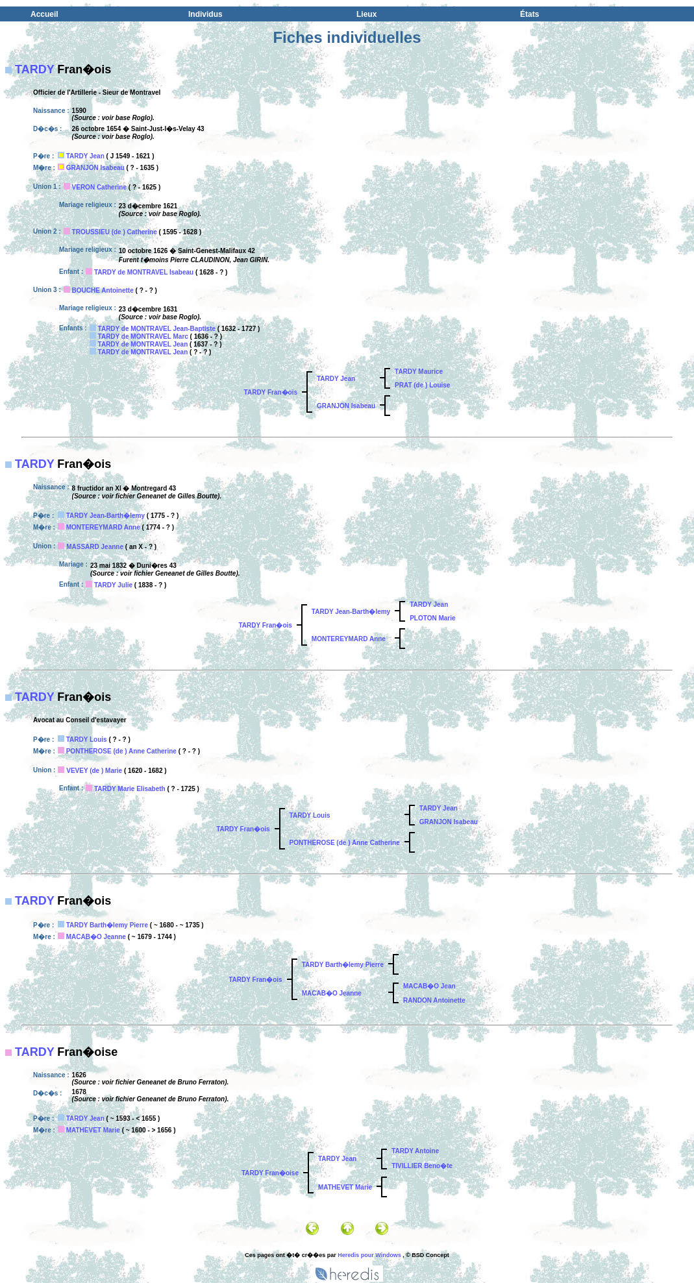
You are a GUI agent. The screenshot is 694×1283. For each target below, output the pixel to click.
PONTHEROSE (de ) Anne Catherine (121, 751)
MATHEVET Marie (93, 1130)
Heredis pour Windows (369, 1255)
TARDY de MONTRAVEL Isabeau (143, 272)
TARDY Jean (85, 156)
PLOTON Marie (432, 618)
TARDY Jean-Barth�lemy (105, 515)
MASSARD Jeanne (94, 546)
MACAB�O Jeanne (96, 936)
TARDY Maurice (419, 371)
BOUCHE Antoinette (103, 290)
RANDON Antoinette (434, 1000)
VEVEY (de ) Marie (94, 770)
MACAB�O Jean (429, 986)
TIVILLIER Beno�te (421, 1165)
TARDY (34, 69)
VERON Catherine (99, 187)
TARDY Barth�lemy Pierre (107, 925)
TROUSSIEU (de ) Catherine (114, 232)
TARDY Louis (86, 739)
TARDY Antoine (415, 1151)
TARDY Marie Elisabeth (130, 788)
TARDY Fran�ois (270, 392)
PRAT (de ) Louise (422, 385)
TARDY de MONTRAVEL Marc (143, 336)
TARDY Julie (113, 585)
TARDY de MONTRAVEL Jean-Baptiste (157, 328)
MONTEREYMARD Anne (103, 527)
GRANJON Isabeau (95, 167)
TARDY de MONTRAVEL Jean (143, 344)
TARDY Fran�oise (270, 1173)
